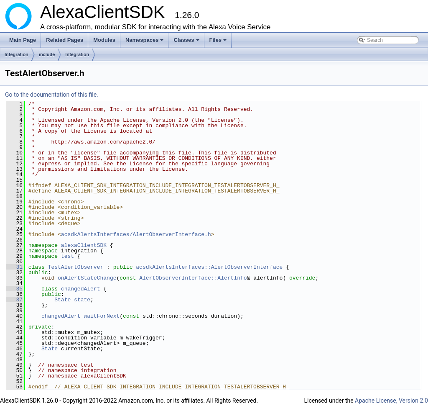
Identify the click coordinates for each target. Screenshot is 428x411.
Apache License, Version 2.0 (391, 400)
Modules (104, 40)
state (82, 299)
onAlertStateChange (87, 278)
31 (14, 267)
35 (14, 289)
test (67, 256)
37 (14, 299)
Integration (16, 54)
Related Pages (64, 40)
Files (218, 42)
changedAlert (80, 289)
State (62, 299)
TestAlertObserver (76, 267)
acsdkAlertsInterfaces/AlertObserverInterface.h (136, 234)
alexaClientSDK (84, 245)
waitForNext (102, 316)
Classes (186, 42)
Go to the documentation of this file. (51, 94)
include (47, 54)
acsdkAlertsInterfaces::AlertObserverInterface (209, 267)
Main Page (22, 40)
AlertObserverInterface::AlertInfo (193, 278)
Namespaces (145, 42)
